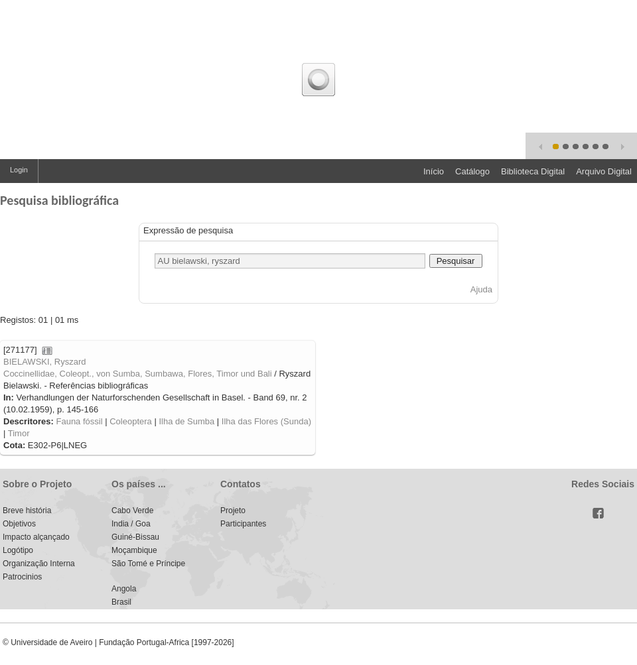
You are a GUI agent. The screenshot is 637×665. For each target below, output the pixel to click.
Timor (19, 433)
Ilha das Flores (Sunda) (266, 421)
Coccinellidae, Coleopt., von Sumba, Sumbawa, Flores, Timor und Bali (137, 374)
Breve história (27, 510)
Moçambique (134, 550)
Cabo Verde (132, 510)
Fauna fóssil (79, 421)
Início (433, 171)
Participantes (243, 523)
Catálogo (472, 171)
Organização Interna (39, 563)
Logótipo (18, 550)
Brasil (121, 602)
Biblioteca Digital (533, 171)
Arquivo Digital (604, 171)
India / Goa (131, 523)
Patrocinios (22, 576)
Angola (123, 588)
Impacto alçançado (36, 537)
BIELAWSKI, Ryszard (44, 362)
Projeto (233, 510)
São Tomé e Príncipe (148, 563)
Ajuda (481, 289)
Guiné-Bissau (135, 537)
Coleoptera (130, 421)
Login (19, 170)
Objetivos (19, 523)
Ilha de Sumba (186, 421)
